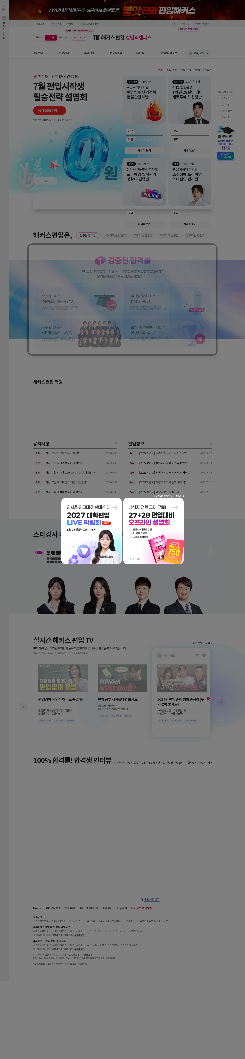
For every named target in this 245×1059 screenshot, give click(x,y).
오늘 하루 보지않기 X (162, 496)
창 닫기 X (180, 496)
